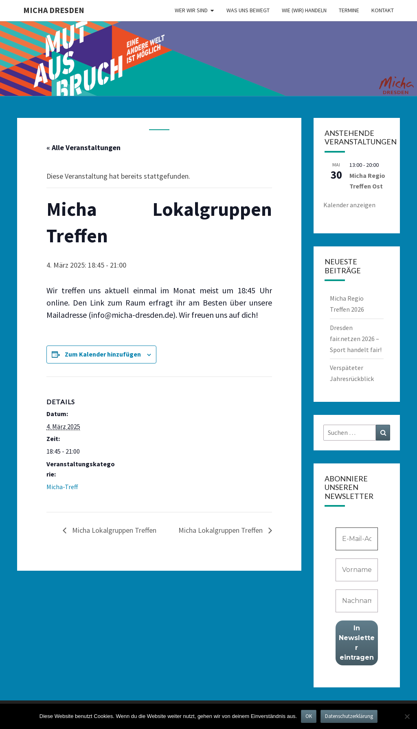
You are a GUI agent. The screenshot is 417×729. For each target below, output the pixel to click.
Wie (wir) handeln (304, 10)
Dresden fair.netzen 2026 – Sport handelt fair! (356, 339)
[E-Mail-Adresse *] (357, 538)
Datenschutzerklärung (349, 716)
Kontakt (382, 10)
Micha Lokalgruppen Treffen (113, 530)
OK (308, 716)
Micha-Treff (62, 487)
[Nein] (407, 716)
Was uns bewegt (248, 10)
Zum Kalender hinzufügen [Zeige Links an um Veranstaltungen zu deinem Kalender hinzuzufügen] (103, 354)
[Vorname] (357, 569)
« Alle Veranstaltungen (83, 147)
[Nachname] (357, 600)
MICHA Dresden (53, 10)
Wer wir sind (191, 10)
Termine (349, 10)
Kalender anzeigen (349, 205)
